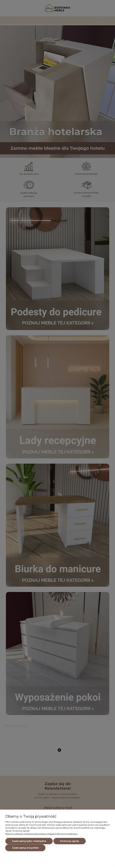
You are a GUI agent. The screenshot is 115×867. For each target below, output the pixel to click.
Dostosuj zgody (69, 841)
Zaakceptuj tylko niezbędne (29, 841)
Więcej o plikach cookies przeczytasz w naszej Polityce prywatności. (41, 833)
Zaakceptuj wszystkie (25, 847)
